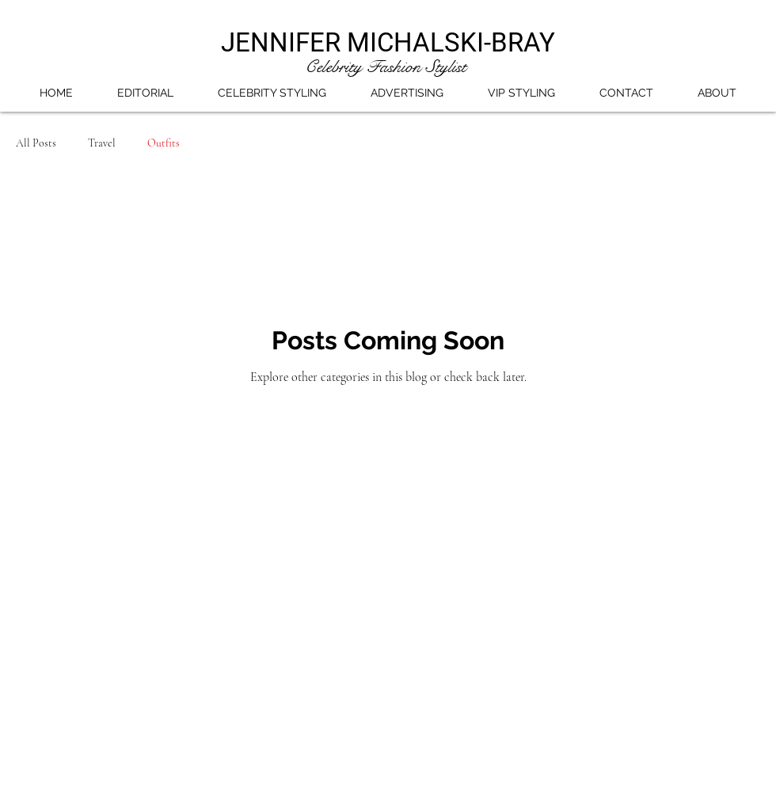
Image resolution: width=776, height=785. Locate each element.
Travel (102, 143)
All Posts (36, 143)
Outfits (163, 143)
